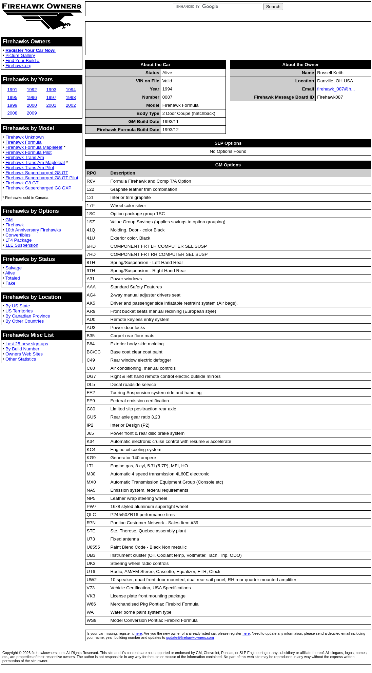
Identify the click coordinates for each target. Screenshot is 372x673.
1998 (71, 97)
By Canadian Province (27, 316)
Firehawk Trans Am (24, 157)
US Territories (19, 310)
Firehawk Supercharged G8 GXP (38, 187)
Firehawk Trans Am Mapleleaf (35, 162)
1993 (51, 89)
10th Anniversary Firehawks (33, 229)
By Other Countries (24, 321)
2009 (32, 113)
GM (9, 219)
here (138, 633)
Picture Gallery (20, 55)
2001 (51, 105)
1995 (12, 97)
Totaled (12, 278)
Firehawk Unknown (24, 137)
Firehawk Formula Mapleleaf (33, 147)
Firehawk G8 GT (22, 182)
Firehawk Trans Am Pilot (29, 167)
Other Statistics (20, 359)
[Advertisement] (228, 38)
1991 (12, 89)
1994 (71, 89)
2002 (71, 105)
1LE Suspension (21, 245)
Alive (10, 273)
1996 (32, 97)
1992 (32, 89)
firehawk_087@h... (336, 88)
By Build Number (22, 348)
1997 (51, 97)
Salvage (13, 267)
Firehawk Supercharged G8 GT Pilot (41, 177)
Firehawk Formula (23, 142)
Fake (10, 283)
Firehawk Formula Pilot (28, 152)
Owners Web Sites (24, 353)
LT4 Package (18, 240)
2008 (12, 113)
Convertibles (18, 235)
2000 (32, 105)
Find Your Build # (22, 60)
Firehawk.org (18, 65)
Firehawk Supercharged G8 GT (36, 172)
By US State (17, 305)
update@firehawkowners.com (190, 637)
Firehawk (14, 224)
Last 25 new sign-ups (26, 343)
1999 (12, 105)
